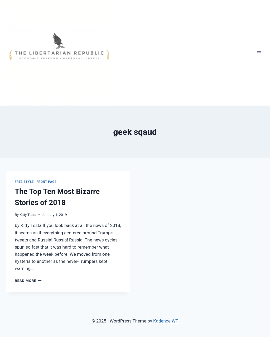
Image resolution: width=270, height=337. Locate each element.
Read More (28, 280)
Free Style (24, 182)
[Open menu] (259, 53)
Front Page (46, 182)
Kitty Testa (28, 214)
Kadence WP (166, 321)
